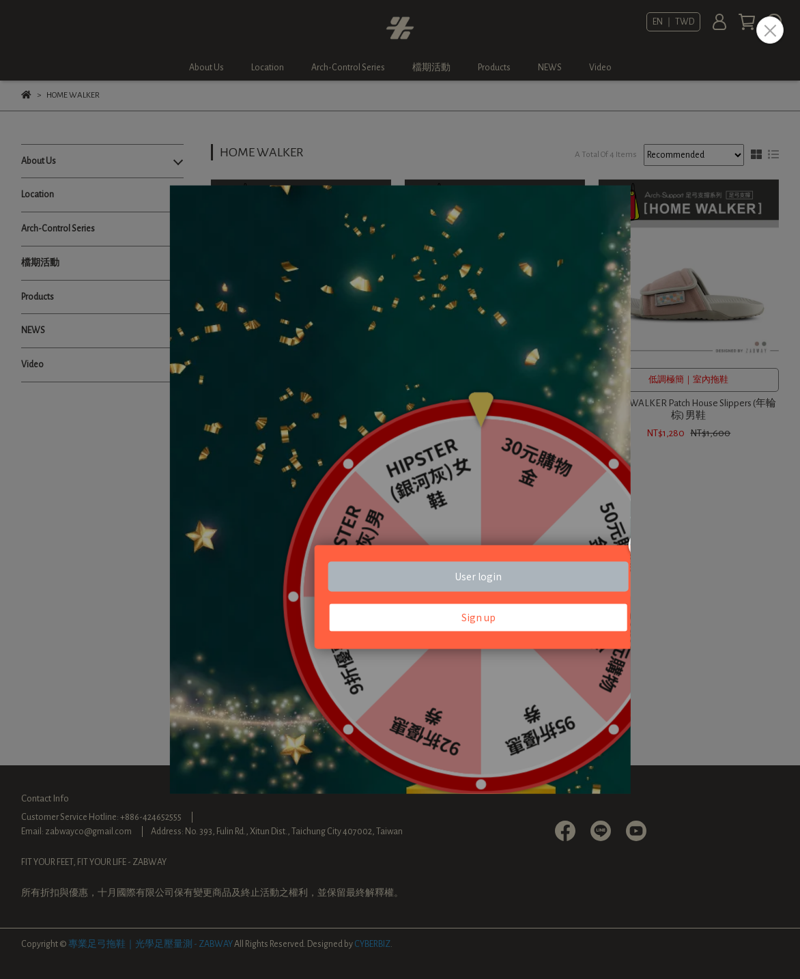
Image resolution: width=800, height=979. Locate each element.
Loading (400, 490)
